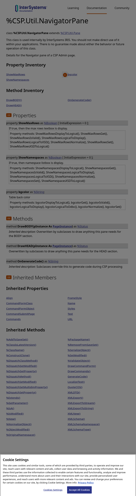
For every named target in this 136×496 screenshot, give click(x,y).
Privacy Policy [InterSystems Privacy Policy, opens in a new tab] (86, 485)
